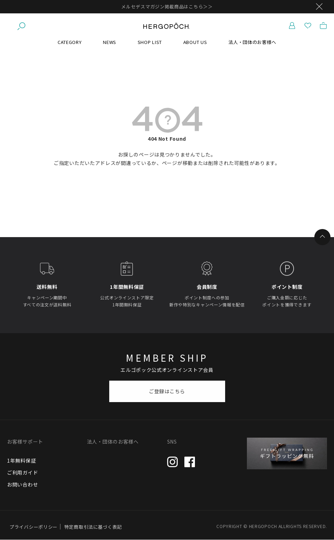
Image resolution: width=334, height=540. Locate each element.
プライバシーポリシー (33, 526)
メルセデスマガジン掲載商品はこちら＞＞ (166, 6)
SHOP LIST (150, 42)
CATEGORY (70, 42)
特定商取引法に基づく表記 (93, 526)
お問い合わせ (22, 484)
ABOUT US (195, 42)
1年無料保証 (21, 460)
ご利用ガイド (22, 472)
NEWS (109, 42)
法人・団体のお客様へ (252, 42)
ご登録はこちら (167, 391)
